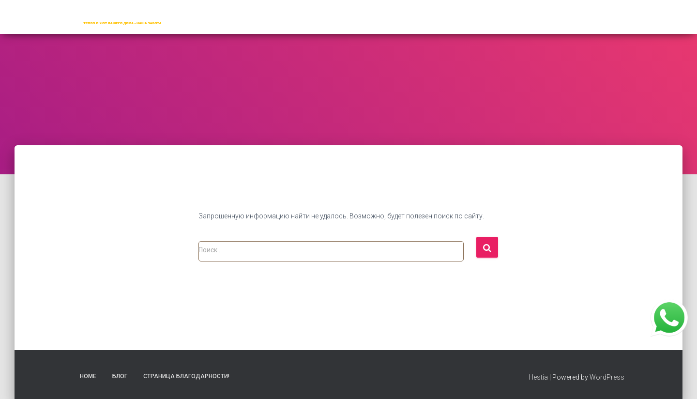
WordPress (607, 377)
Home (88, 376)
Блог (119, 376)
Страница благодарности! (186, 376)
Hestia (538, 377)
